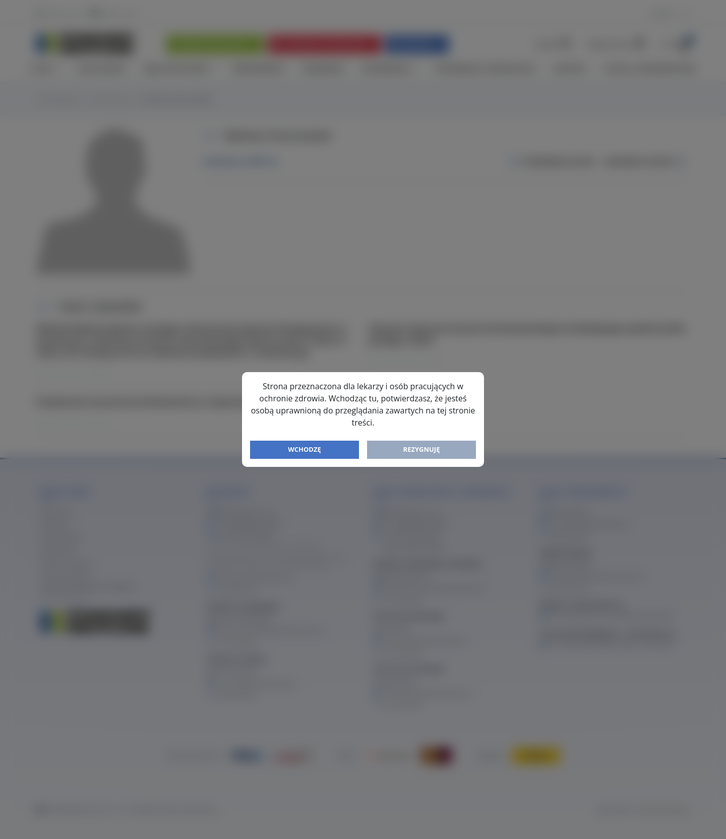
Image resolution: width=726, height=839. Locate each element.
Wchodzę (304, 449)
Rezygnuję (421, 449)
